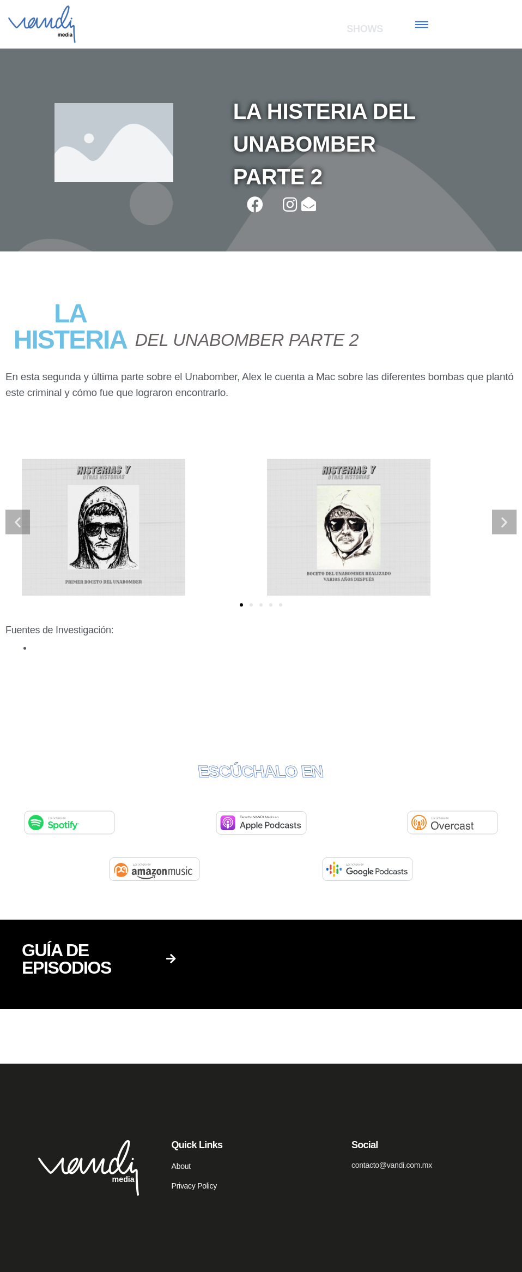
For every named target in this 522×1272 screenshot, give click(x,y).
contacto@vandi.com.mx (391, 1165)
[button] (241, 605)
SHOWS (365, 28)
